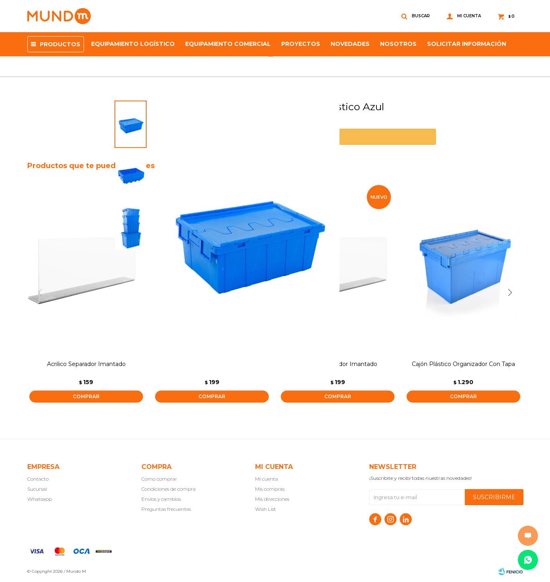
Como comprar (159, 479)
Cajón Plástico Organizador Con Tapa (463, 364)
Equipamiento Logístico (133, 43)
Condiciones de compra (168, 489)
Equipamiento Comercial (228, 43)
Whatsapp (39, 499)
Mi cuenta (266, 479)
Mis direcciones (272, 499)
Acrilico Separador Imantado (86, 364)
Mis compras (269, 489)
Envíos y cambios (161, 499)
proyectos (300, 43)
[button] (513, 293)
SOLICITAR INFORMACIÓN (466, 43)
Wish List (265, 509)
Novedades (350, 43)
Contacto (38, 479)
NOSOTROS (398, 43)
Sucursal (37, 489)
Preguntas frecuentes (166, 509)
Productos (60, 44)
